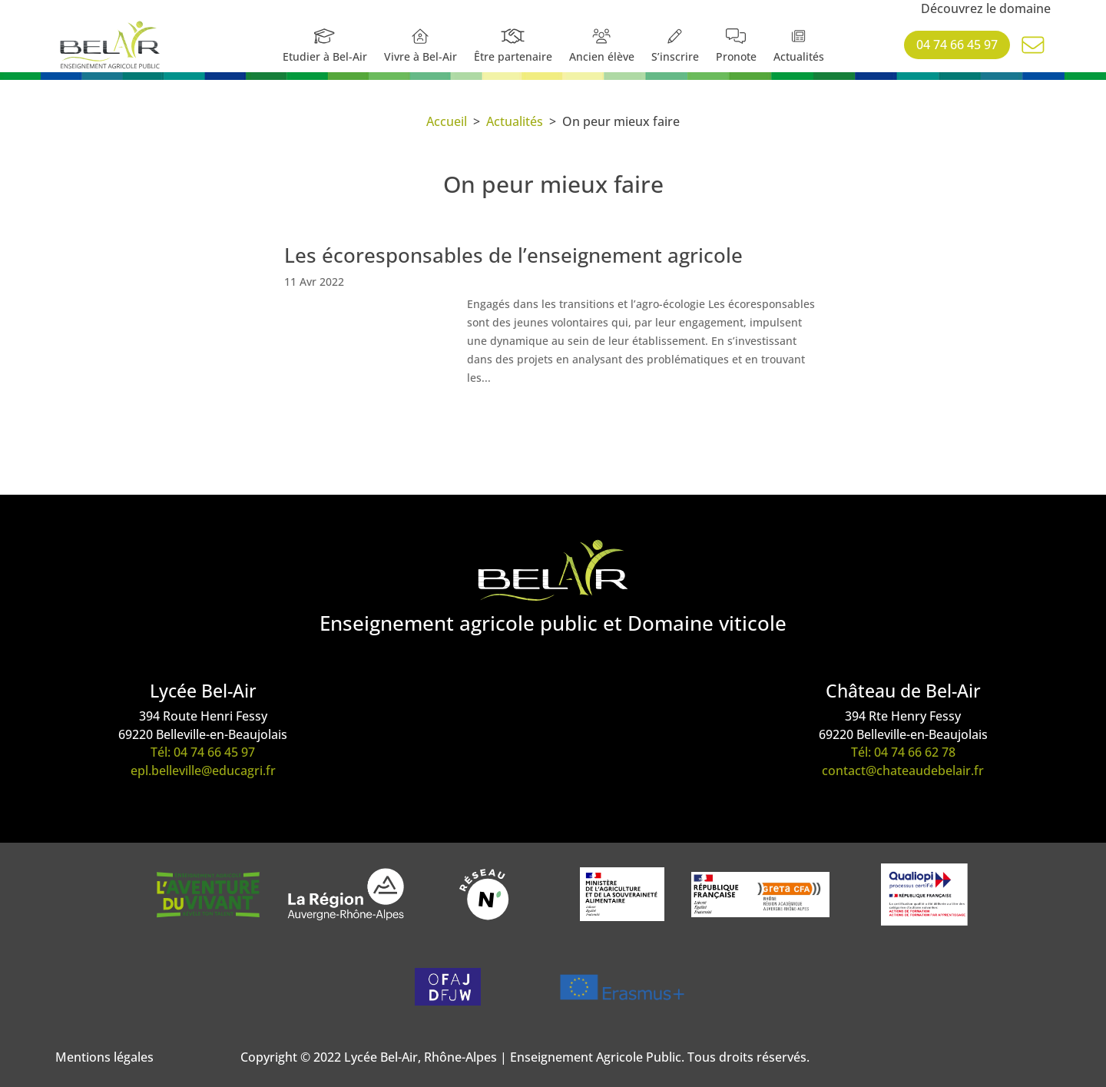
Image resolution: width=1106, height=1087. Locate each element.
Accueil (446, 121)
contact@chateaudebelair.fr (903, 770)
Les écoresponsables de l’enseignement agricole (513, 255)
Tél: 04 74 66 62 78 (903, 752)
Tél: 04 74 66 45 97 (203, 752)
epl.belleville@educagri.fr (203, 770)
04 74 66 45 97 (957, 44)
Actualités (514, 121)
